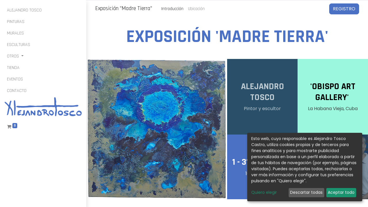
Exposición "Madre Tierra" (123, 8)
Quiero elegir (264, 192)
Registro (344, 8)
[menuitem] (24, 10)
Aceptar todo (341, 192)
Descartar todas (306, 192)
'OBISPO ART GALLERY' (332, 92)
